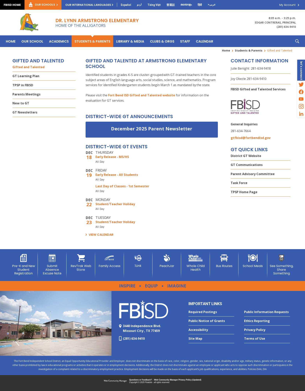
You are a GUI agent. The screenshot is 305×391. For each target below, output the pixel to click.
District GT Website (246, 156)
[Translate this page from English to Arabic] (211, 4)
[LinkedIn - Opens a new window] (301, 113)
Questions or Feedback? (140, 380)
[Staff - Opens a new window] (185, 41)
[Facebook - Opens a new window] (301, 91)
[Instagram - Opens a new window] (301, 106)
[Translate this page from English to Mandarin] (171, 5)
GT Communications (247, 165)
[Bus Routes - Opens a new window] (224, 261)
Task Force (239, 183)
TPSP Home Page (244, 192)
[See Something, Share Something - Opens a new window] (281, 264)
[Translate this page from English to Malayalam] (186, 4)
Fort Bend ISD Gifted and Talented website (141, 95)
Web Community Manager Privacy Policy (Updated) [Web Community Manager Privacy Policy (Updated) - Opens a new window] (177, 380)
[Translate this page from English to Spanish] (126, 5)
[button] (297, 41)
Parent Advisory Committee (253, 174)
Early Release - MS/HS (112, 157)
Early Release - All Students (117, 175)
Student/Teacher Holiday (115, 204)
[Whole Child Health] (195, 262)
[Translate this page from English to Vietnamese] (154, 5)
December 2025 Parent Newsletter (151, 128)
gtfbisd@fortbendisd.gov (251, 138)
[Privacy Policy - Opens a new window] (267, 330)
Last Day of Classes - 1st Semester (122, 186)
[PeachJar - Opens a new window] (166, 261)
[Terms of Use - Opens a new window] (267, 338)
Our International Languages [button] (88, 5)
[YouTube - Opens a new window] (301, 99)
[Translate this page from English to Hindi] (200, 5)
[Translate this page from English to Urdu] (139, 4)
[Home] (10, 41)
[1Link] (138, 261)
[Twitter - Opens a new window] (301, 84)
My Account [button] (287, 5)
